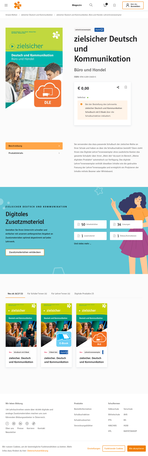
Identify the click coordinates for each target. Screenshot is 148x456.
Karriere (30, 428)
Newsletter (11, 432)
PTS (109, 420)
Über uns (10, 428)
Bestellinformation (83, 409)
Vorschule (128, 409)
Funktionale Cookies (113, 448)
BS (125, 420)
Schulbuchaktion (82, 414)
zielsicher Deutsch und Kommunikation (37, 15)
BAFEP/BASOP (130, 431)
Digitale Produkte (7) (84, 293)
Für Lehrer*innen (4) (60, 293)
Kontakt (41, 428)
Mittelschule (114, 414)
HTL (109, 431)
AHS (125, 414)
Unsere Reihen (11, 15)
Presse (20, 428)
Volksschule (113, 409)
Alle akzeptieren (136, 448)
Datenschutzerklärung (37, 451)
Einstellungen (93, 448)
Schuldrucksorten (82, 420)
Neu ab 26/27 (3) (15, 293)
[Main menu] (6, 5)
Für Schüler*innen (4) (37, 293)
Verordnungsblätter (83, 425)
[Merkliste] (125, 87)
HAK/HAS (112, 425)
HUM (126, 425)
